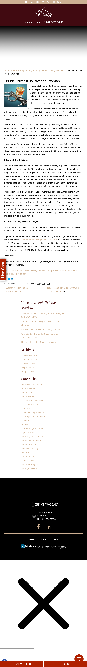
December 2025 (29, 355)
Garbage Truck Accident (33, 416)
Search (48, 2)
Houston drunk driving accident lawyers (38, 240)
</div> (17, 657)
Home (26, 2)
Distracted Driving (30, 404)
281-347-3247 (55, 22)
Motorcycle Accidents (32, 436)
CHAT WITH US (22, 664)
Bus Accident (28, 396)
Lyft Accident (28, 432)
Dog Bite (26, 408)
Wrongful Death (29, 468)
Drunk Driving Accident (53, 70)
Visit (43, 2)
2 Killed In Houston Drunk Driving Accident (41, 329)
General (25, 420)
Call (31, 2)
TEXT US (65, 664)
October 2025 (28, 363)
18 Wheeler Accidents (32, 384)
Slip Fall (25, 452)
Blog (38, 70)
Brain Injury (27, 392)
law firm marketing (44, 548)
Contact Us (54, 539)
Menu (58, 2)
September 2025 (30, 367)
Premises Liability (30, 448)
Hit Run (25, 424)
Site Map (32, 539)
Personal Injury (29, 444)
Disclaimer (43, 539)
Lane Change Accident (32, 428)
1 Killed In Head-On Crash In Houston (38, 342)
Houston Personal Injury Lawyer (19, 70)
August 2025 (28, 371)
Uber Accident (29, 460)
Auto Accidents (29, 388)
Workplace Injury (30, 464)
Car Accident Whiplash (32, 400)
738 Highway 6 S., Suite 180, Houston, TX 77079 (46, 515)
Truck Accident (29, 456)
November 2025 (29, 359)
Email (37, 2)
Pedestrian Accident (31, 440)
